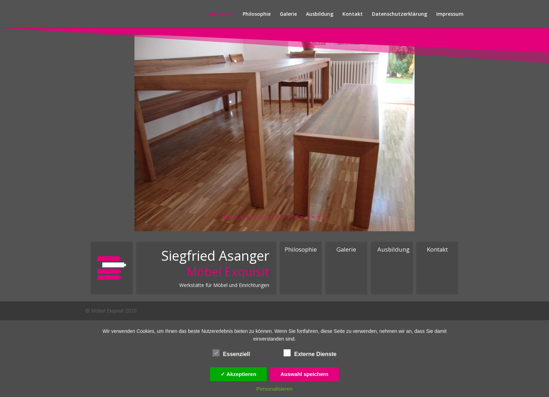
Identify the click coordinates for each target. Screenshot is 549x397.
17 (319, 217)
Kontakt (352, 14)
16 (313, 217)
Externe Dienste (310, 353)
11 (283, 217)
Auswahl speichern (304, 374)
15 (307, 217)
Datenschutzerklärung (399, 14)
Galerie (288, 14)
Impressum (450, 14)
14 (301, 217)
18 (325, 217)
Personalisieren (274, 389)
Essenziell (231, 353)
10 (277, 217)
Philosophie (257, 14)
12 (289, 217)
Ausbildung (319, 14)
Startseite (221, 14)
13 (295, 217)
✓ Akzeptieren (238, 374)
